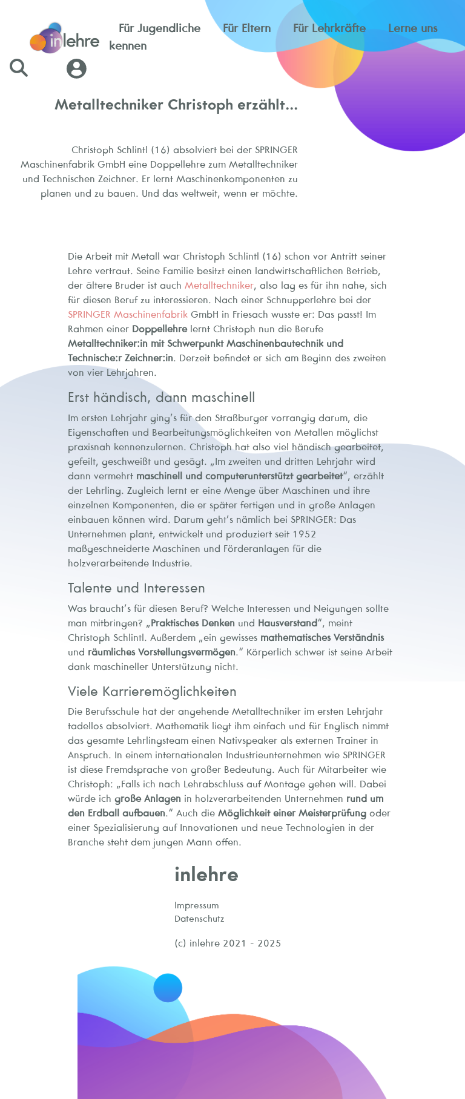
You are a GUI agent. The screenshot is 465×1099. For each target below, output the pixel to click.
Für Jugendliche (159, 28)
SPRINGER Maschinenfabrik (128, 314)
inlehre (206, 873)
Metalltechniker (219, 285)
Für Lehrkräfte (329, 28)
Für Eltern (247, 28)
